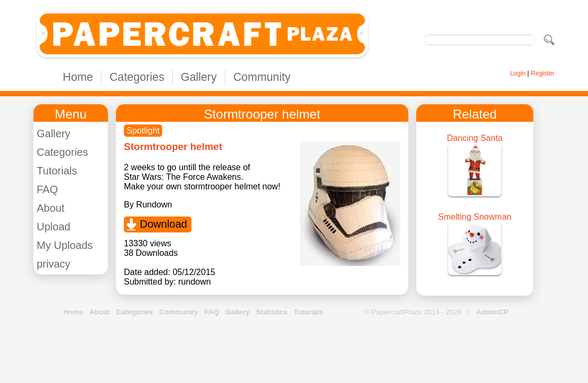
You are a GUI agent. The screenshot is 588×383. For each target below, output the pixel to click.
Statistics (271, 312)
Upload (53, 226)
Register (543, 73)
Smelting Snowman (474, 216)
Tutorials (57, 171)
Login (517, 73)
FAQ (47, 189)
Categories (137, 77)
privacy (53, 264)
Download (163, 224)
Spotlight (143, 130)
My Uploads (65, 245)
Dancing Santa (475, 138)
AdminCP (492, 312)
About (50, 208)
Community (262, 77)
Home (78, 77)
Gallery (199, 77)
